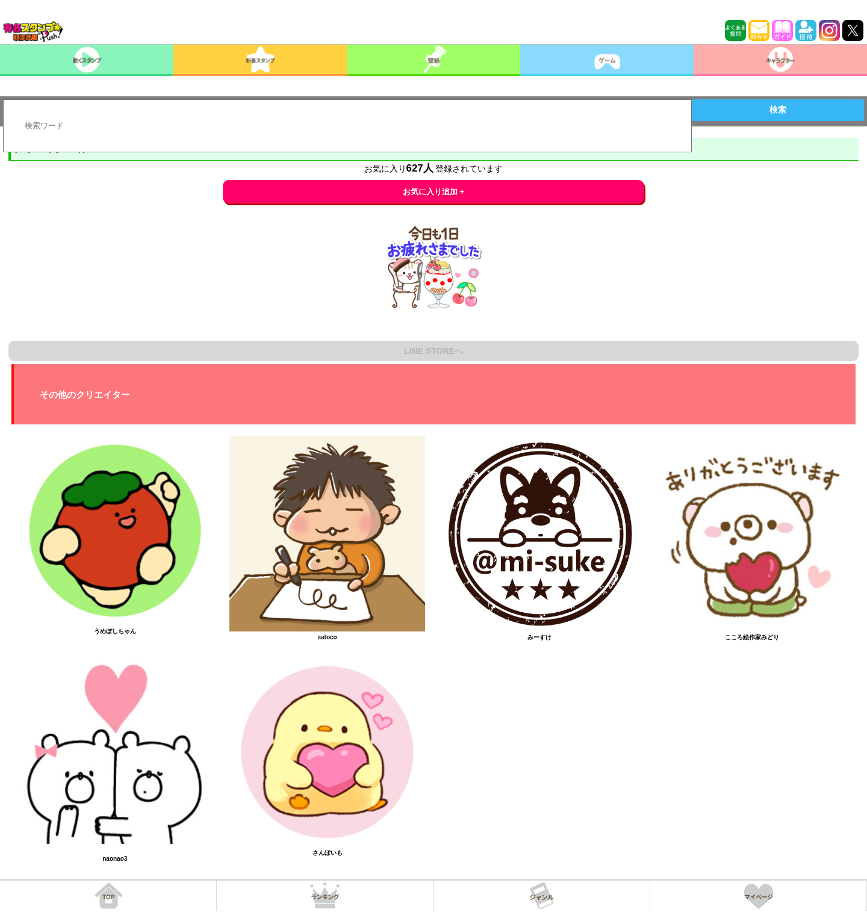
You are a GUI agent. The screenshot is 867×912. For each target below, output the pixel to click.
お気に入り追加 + (434, 191)
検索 (777, 109)
